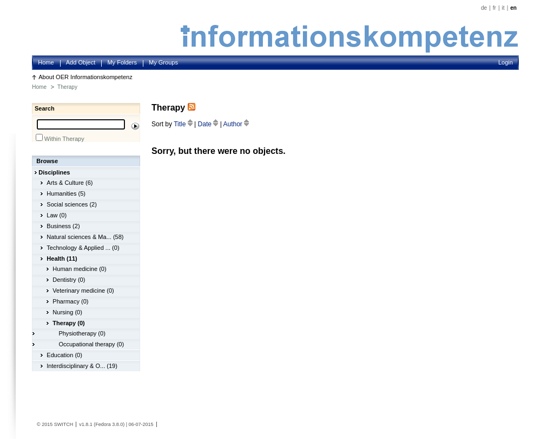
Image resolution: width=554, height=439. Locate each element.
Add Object (81, 62)
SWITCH (64, 424)
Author (236, 124)
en (513, 8)
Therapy (67, 87)
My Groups (163, 62)
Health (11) (62, 258)
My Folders (122, 62)
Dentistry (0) (68, 279)
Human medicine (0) (79, 269)
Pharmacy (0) (70, 301)
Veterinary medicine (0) (83, 290)
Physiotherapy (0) (81, 333)
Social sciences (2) (72, 204)
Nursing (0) (67, 312)
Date (209, 124)
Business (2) (63, 226)
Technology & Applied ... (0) (83, 247)
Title (184, 124)
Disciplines (54, 172)
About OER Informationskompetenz (85, 77)
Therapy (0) (68, 323)
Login (505, 62)
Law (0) (57, 215)
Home (46, 62)
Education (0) (64, 355)
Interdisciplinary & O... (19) (82, 366)
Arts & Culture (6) (70, 182)
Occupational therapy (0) (91, 344)
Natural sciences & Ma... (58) (85, 237)
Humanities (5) (66, 193)
